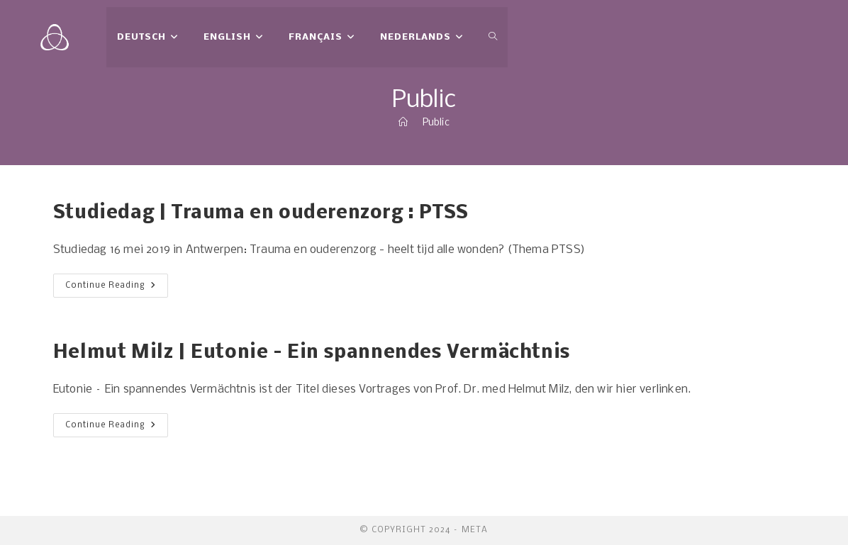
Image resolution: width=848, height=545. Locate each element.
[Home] (403, 123)
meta (475, 530)
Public (436, 123)
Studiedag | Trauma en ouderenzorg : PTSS (261, 213)
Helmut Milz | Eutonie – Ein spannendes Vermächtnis (312, 353)
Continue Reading (116, 289)
